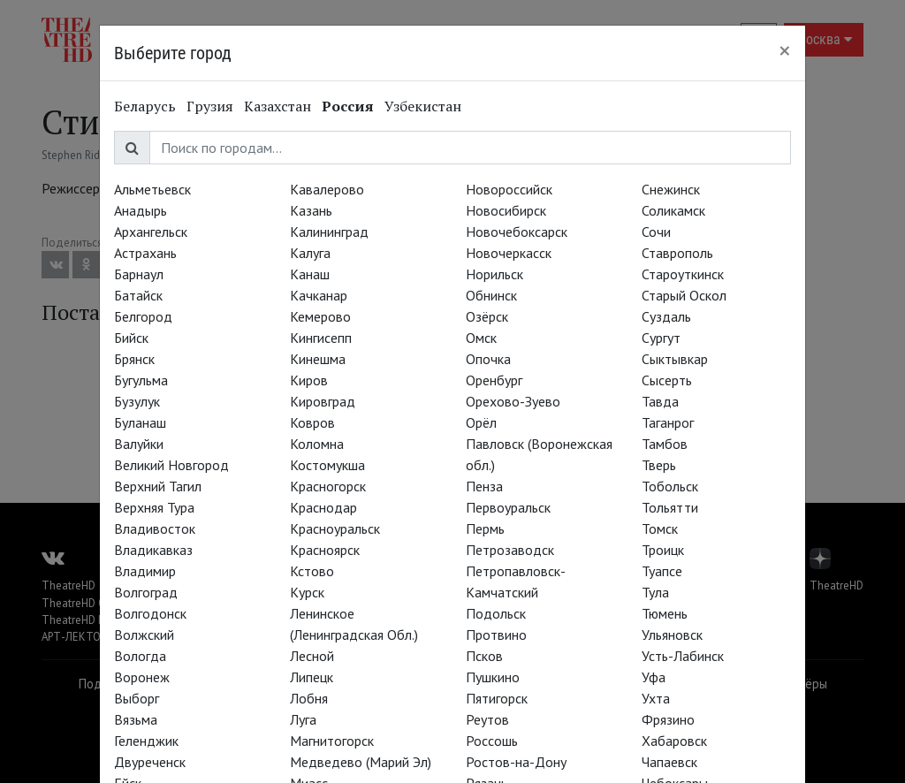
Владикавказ (153, 550)
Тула (655, 592)
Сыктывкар (675, 359)
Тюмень (665, 613)
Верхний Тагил (158, 486)
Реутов (487, 719)
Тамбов (665, 443)
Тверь (659, 465)
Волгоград (146, 592)
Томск (660, 528)
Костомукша (327, 465)
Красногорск (328, 486)
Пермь (485, 528)
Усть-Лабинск (683, 656)
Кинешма (318, 359)
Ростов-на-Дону (516, 762)
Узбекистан (422, 106)
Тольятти (670, 507)
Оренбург (494, 380)
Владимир (145, 571)
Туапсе (662, 571)
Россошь (492, 740)
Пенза (484, 486)
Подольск (496, 613)
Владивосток (154, 528)
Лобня (309, 698)
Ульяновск (672, 634)
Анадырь (140, 210)
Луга (303, 719)
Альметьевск (152, 189)
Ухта (656, 698)
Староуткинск (683, 274)
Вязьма (135, 719)
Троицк (663, 550)
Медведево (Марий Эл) (360, 762)
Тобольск (670, 486)
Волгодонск (150, 613)
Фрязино (668, 719)
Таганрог (668, 422)
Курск (307, 592)
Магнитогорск (332, 740)
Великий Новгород (171, 465)
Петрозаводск (510, 550)
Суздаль (666, 316)
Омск (481, 337)
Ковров (312, 422)
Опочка (488, 359)
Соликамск (673, 210)
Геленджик (146, 740)
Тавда (660, 401)
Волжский (144, 634)
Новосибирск (506, 210)
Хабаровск (674, 740)
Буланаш (140, 422)
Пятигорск (497, 698)
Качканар (318, 295)
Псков (484, 656)
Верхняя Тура (154, 507)
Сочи (656, 231)
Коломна (317, 443)
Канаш (310, 274)
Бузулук (137, 401)
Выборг (136, 698)
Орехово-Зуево (513, 401)
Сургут (661, 337)
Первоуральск (508, 507)
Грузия (209, 106)
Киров (309, 380)
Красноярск (325, 550)
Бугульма (141, 380)
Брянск (134, 359)
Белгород (143, 316)
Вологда (140, 656)
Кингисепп (321, 337)
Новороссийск (509, 189)
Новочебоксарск (516, 231)
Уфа (653, 677)
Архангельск (150, 231)
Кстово (312, 571)
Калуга (310, 253)
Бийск (131, 337)
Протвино (496, 634)
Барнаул (139, 274)
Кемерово (320, 316)
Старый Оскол (684, 295)
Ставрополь (677, 253)
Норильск (494, 274)
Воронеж (142, 677)
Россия (348, 106)
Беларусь (145, 106)
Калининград (329, 231)
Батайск (138, 295)
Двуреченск (150, 762)
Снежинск (671, 189)
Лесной (312, 656)
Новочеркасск (508, 253)
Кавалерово (327, 189)
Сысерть (667, 380)
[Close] (784, 50)
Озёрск (487, 316)
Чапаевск (669, 762)
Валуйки (139, 443)
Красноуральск (335, 528)
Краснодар (323, 507)
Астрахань (145, 253)
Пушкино (493, 677)
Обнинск (491, 295)
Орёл (481, 422)
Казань (311, 210)
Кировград (322, 401)
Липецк (311, 677)
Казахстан (277, 106)
